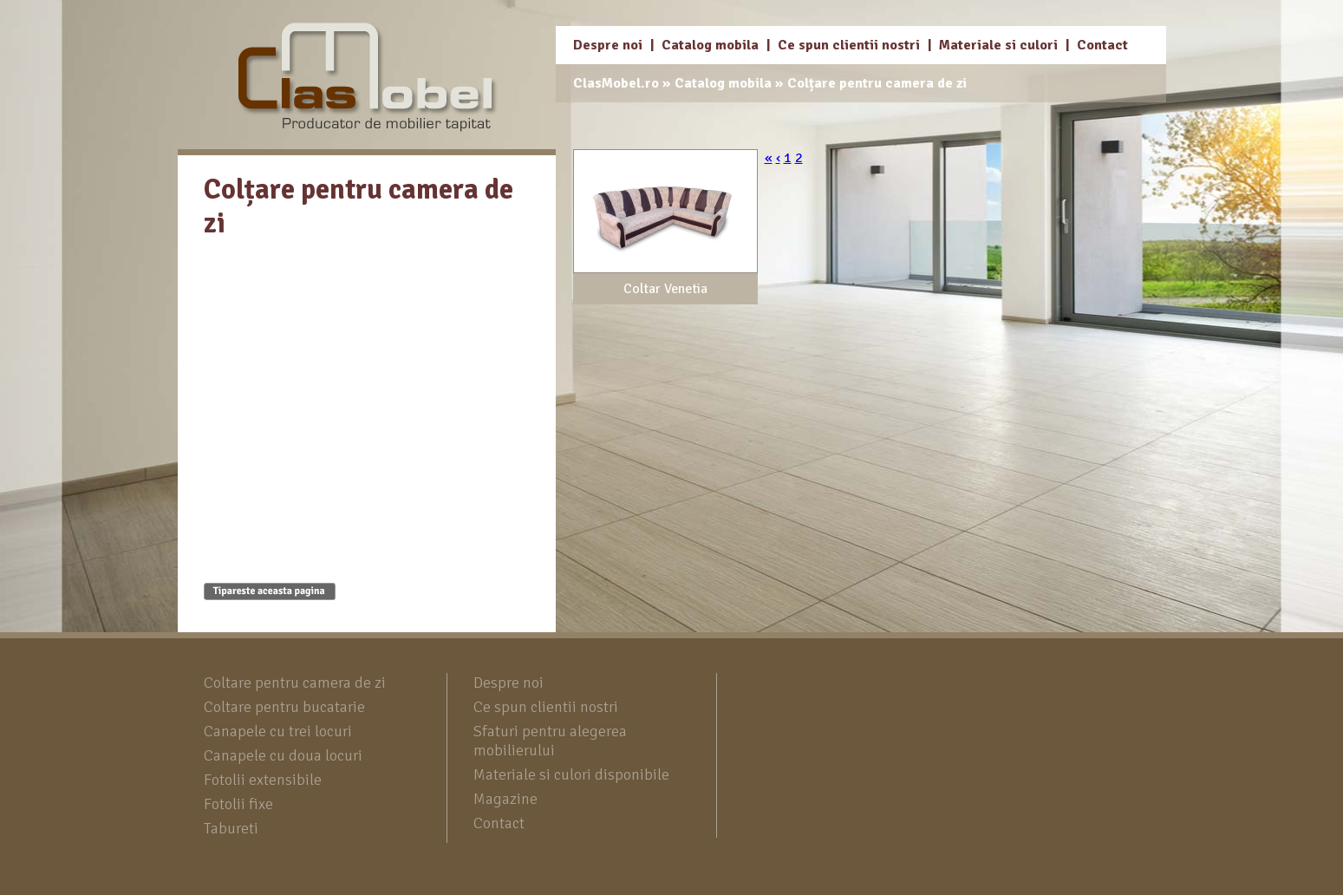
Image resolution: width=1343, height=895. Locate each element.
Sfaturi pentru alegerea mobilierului (550, 741)
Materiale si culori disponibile (571, 774)
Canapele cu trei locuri (278, 731)
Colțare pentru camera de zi (877, 83)
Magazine (505, 798)
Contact (1102, 45)
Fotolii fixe (238, 803)
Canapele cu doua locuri (283, 755)
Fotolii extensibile (263, 779)
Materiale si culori (998, 45)
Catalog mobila (710, 45)
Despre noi (607, 45)
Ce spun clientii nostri (849, 45)
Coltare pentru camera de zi (295, 682)
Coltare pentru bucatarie (284, 706)
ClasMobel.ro (616, 83)
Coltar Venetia (665, 288)
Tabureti (231, 828)
